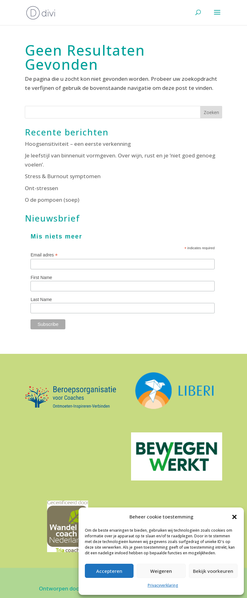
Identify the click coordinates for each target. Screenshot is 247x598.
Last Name (41, 299)
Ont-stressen (41, 188)
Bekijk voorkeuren (213, 571)
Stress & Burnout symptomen (63, 176)
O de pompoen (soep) (52, 199)
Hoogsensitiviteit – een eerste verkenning (78, 143)
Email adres (44, 255)
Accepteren (109, 571)
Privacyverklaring (163, 585)
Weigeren (161, 571)
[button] (234, 517)
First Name (41, 277)
